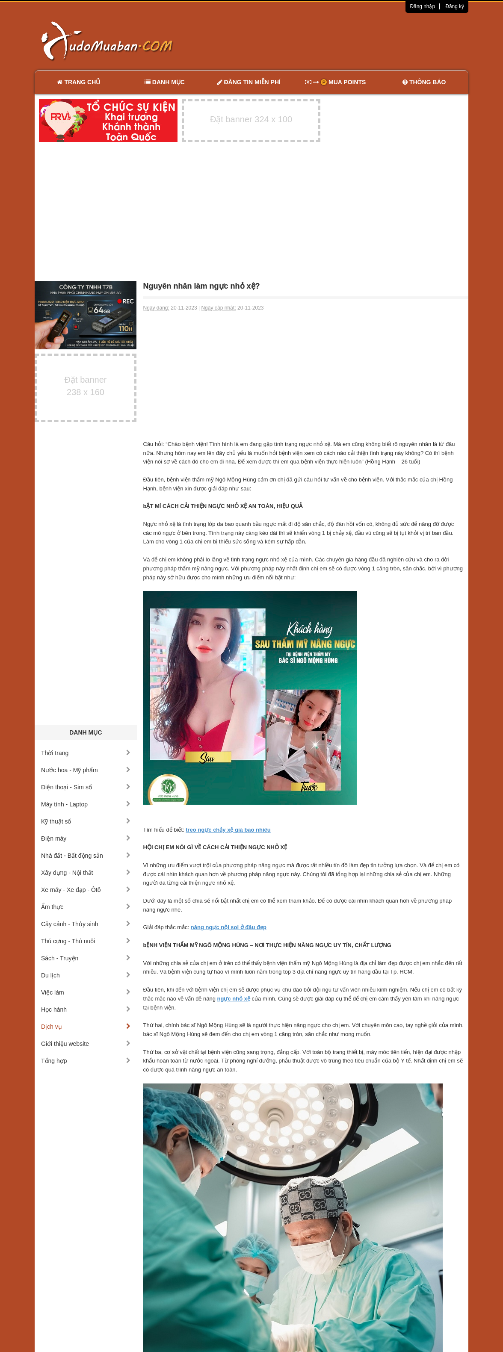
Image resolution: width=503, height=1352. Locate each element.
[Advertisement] (342, 41)
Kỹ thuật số (85, 821)
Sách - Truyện (85, 958)
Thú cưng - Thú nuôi (85, 941)
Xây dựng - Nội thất (85, 872)
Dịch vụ (85, 1026)
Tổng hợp (85, 1060)
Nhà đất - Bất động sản (85, 855)
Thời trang (85, 753)
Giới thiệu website (85, 1043)
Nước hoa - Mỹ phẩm (85, 770)
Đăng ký (454, 6)
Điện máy (85, 838)
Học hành (85, 1009)
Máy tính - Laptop (85, 804)
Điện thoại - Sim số (85, 787)
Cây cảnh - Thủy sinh (85, 924)
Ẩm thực (85, 906)
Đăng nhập (422, 6)
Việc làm (85, 992)
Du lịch (85, 975)
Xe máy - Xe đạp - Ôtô (85, 889)
